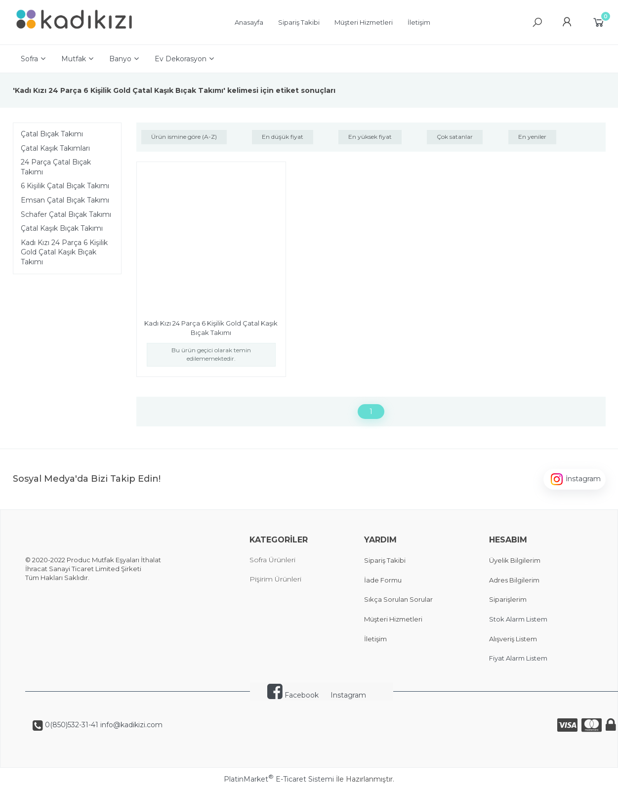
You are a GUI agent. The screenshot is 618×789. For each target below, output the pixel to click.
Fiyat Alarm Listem (518, 658)
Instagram (348, 695)
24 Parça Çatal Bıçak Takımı (56, 167)
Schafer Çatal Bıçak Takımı (66, 214)
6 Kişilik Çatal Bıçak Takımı (65, 185)
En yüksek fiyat (370, 136)
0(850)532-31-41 (70, 724)
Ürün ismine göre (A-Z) (184, 136)
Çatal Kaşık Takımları (55, 148)
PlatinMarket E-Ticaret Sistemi (279, 779)
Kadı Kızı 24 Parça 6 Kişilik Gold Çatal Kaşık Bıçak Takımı (64, 252)
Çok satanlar (455, 136)
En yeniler (532, 136)
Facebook (293, 695)
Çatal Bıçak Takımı (52, 133)
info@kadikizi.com (130, 724)
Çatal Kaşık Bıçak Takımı (62, 228)
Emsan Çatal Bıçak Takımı (65, 200)
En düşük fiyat (282, 136)
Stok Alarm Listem (518, 619)
